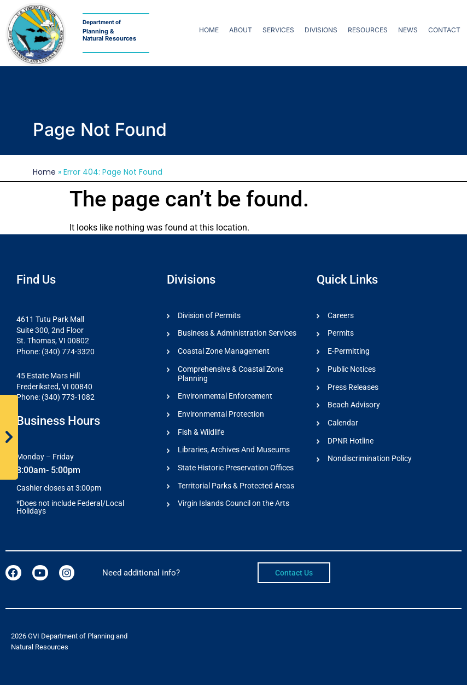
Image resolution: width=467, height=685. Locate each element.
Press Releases (353, 387)
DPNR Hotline (350, 440)
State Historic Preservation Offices (236, 468)
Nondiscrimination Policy (370, 458)
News (408, 30)
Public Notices (352, 369)
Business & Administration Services (237, 333)
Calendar (343, 423)
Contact (444, 30)
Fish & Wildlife (201, 432)
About (240, 30)
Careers (341, 315)
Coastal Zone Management (224, 351)
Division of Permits (209, 315)
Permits (341, 333)
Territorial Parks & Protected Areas (236, 486)
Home (209, 30)
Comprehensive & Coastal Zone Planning (230, 374)
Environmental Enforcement (225, 396)
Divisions (321, 30)
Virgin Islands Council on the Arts (233, 504)
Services (278, 30)
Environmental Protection (221, 414)
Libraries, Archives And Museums (234, 450)
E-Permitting (349, 351)
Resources (368, 30)
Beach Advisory (354, 405)
